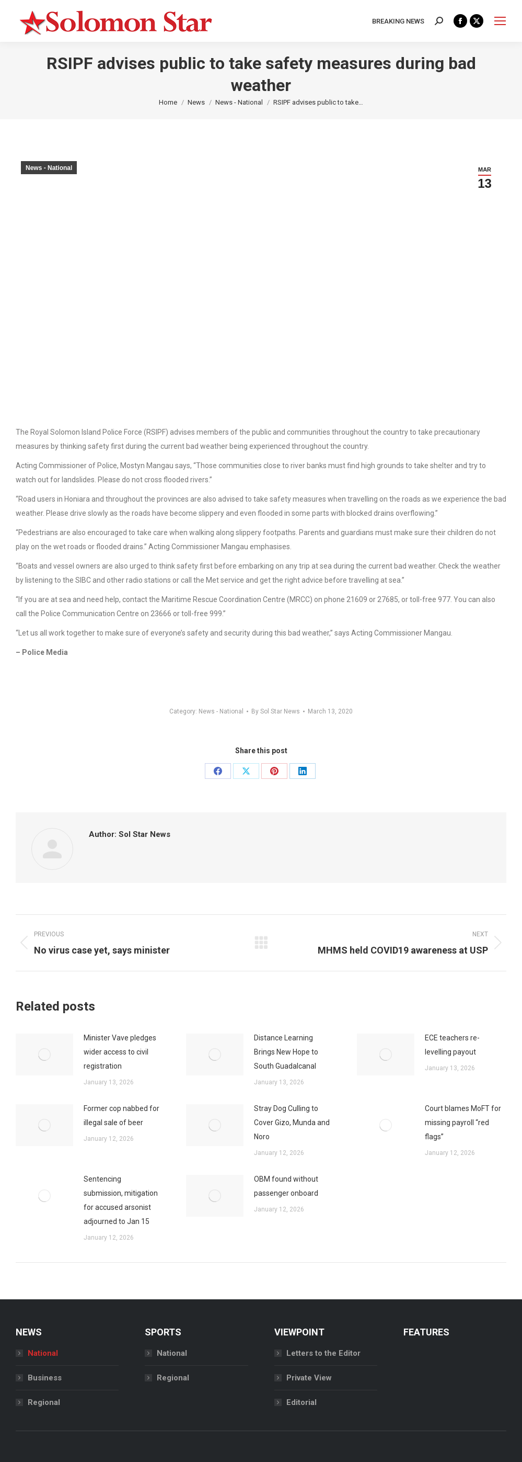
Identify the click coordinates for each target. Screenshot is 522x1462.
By (275, 711)
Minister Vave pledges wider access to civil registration (120, 1052)
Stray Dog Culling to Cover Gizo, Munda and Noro (292, 1122)
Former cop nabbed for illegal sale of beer (121, 1115)
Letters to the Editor (323, 1353)
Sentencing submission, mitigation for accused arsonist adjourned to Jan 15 (121, 1200)
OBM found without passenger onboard (287, 1186)
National (43, 1353)
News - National (49, 168)
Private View (309, 1377)
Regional (44, 1402)
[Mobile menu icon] (500, 21)
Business (45, 1377)
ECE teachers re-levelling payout (452, 1045)
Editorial (301, 1402)
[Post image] (44, 1054)
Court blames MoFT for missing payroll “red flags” (463, 1122)
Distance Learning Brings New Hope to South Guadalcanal (286, 1052)
